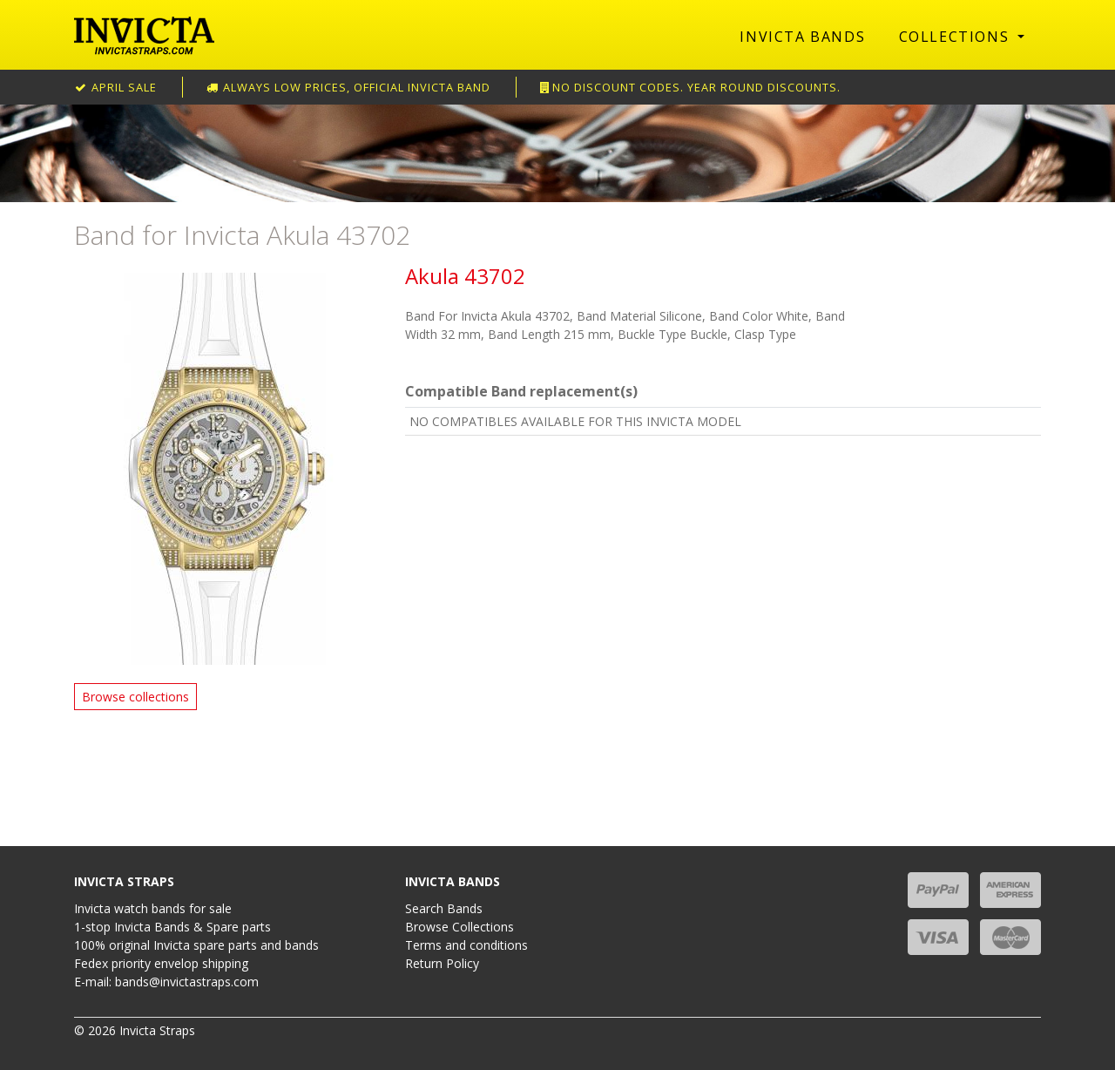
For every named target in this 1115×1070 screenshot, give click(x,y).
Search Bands (444, 908)
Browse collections (135, 696)
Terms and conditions (466, 945)
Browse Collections (459, 926)
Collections (956, 36)
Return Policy (442, 963)
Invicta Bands (802, 36)
